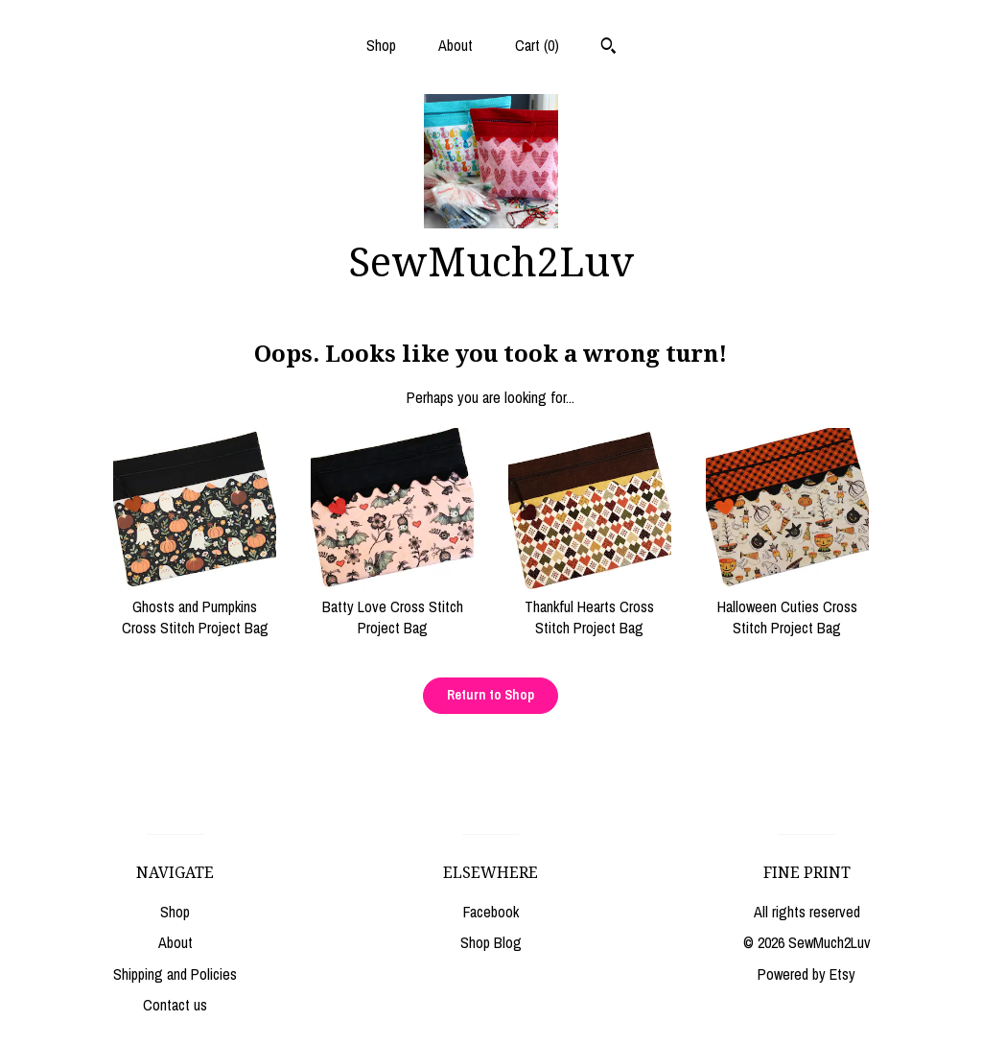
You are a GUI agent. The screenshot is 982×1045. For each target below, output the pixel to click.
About (455, 45)
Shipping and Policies (175, 974)
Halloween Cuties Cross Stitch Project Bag (787, 607)
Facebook (491, 911)
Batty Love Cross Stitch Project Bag (392, 607)
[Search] (608, 48)
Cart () (537, 45)
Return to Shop (490, 694)
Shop (381, 45)
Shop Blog (491, 942)
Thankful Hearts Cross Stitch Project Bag (589, 607)
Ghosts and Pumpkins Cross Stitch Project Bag (194, 607)
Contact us (175, 1004)
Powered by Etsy (806, 974)
